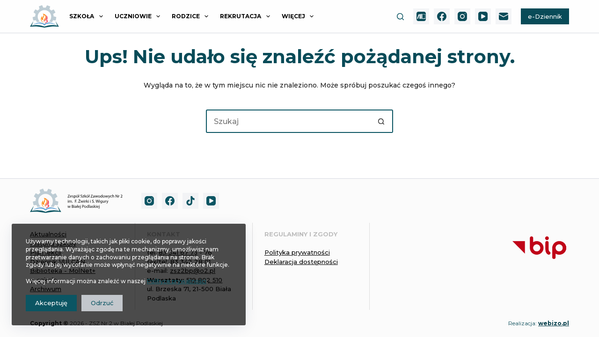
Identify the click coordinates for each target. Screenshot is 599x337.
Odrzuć (102, 303)
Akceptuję (51, 303)
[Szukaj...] (288, 121)
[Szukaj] (400, 16)
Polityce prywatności (176, 281)
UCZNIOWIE (139, 16)
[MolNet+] (421, 16)
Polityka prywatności (297, 252)
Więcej (299, 16)
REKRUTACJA (246, 16)
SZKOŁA (87, 16)
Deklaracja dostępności (301, 261)
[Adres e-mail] (503, 16)
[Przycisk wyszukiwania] (381, 121)
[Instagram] (462, 16)
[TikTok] (190, 201)
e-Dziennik (545, 16)
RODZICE (192, 16)
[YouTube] (483, 16)
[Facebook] (442, 16)
